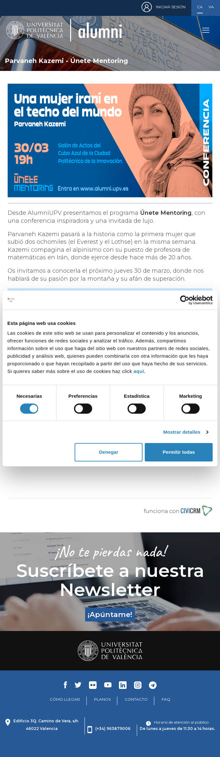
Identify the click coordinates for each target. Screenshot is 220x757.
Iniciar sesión (171, 6)
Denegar (108, 452)
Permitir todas (179, 452)
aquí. (140, 371)
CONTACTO (136, 699)
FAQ (166, 699)
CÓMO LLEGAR (65, 699)
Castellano (200, 6)
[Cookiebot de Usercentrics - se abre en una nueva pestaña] (185, 300)
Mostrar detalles (182, 432)
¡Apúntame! (110, 614)
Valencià (211, 6)
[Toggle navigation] (205, 30)
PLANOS (102, 699)
